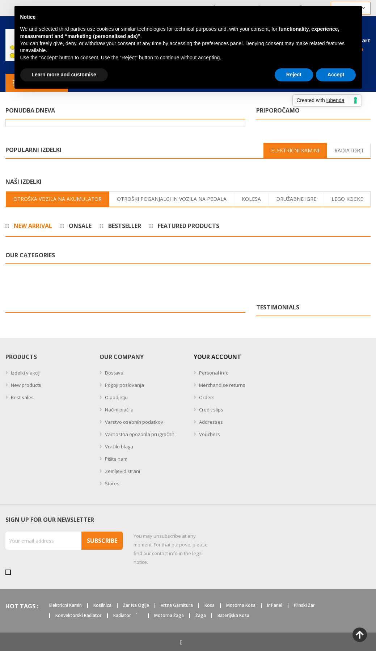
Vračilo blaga (118, 446)
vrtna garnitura (177, 605)
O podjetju (116, 397)
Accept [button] (336, 74)
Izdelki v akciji (25, 372)
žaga (200, 615)
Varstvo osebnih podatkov (133, 422)
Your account (217, 357)
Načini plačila (119, 409)
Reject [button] (293, 74)
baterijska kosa (233, 615)
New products (25, 385)
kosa (209, 605)
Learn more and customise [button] (64, 74)
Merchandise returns (221, 385)
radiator (122, 615)
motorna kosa (240, 605)
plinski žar (304, 605)
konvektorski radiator (78, 615)
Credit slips (210, 409)
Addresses (210, 422)
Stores (111, 483)
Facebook (181, 642)
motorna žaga (169, 615)
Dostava (113, 372)
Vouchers (209, 434)
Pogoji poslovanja (124, 385)
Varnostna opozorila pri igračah (139, 434)
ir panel (274, 605)
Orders (206, 397)
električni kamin (65, 605)
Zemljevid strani (122, 471)
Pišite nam (115, 459)
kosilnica (102, 605)
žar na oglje (136, 605)
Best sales (22, 397)
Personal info (213, 372)
